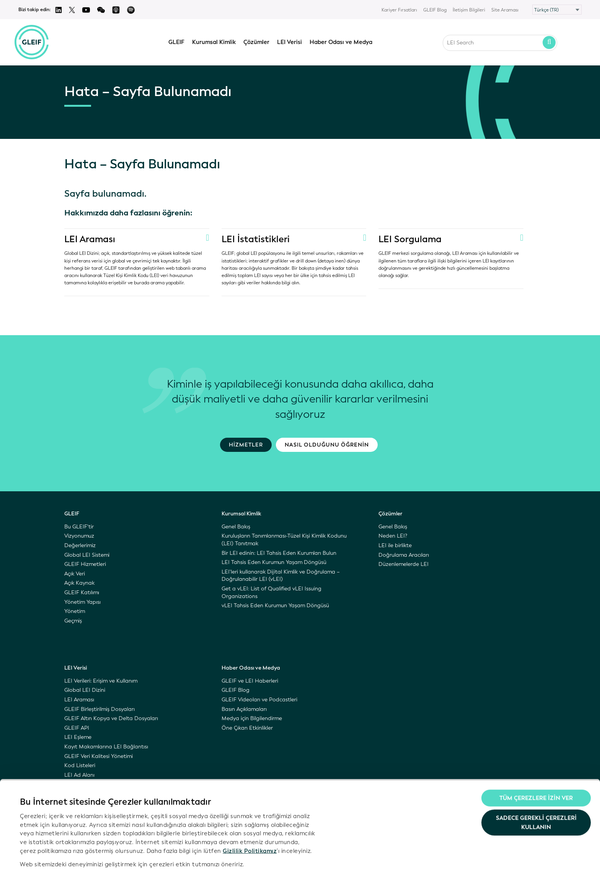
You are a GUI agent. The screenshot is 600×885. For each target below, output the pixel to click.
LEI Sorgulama (410, 239)
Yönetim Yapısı (82, 602)
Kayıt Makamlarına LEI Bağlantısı (106, 746)
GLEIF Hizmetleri (85, 564)
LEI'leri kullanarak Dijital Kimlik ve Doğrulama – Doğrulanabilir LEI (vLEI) (281, 575)
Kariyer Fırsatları (399, 10)
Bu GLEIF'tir (79, 526)
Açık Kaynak (79, 583)
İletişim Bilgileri (469, 10)
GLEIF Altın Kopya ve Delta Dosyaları (111, 718)
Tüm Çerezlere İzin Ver (536, 778)
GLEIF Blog (435, 10)
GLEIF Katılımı (81, 592)
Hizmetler (246, 444)
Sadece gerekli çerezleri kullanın (536, 802)
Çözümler (256, 41)
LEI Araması (90, 239)
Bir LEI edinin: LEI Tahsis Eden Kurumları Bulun (279, 553)
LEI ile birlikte (395, 545)
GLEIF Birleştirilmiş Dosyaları (99, 709)
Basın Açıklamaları (244, 709)
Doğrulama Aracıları (403, 555)
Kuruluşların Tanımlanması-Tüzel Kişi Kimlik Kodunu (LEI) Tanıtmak (284, 539)
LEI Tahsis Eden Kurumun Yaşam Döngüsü (274, 562)
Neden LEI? (392, 535)
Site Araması (504, 10)
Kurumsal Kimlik (214, 41)
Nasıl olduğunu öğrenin (327, 444)
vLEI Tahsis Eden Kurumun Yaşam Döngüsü (275, 605)
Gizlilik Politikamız (250, 831)
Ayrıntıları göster (43, 870)
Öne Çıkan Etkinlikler (247, 728)
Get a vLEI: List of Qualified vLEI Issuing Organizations (271, 592)
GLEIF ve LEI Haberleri (250, 681)
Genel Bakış (236, 526)
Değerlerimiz (80, 545)
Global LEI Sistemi (86, 555)
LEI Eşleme (77, 737)
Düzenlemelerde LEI (403, 564)
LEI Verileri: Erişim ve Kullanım (100, 681)
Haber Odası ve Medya (341, 41)
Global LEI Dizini (84, 690)
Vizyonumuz (79, 535)
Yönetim (74, 611)
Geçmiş (73, 620)
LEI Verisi (289, 41)
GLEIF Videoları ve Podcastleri (259, 699)
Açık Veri (74, 573)
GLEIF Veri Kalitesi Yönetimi (98, 756)
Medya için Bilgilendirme (252, 718)
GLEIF (176, 41)
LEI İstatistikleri (256, 239)
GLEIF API (76, 728)
